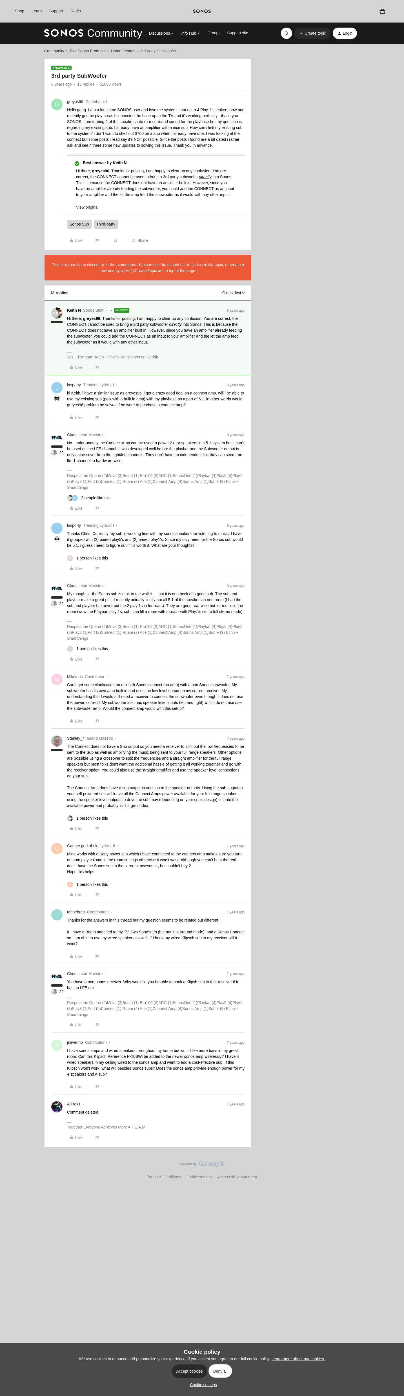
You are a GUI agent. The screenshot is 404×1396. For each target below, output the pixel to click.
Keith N (74, 310)
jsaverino (75, 1042)
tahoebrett (76, 912)
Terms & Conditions (164, 1177)
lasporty (74, 385)
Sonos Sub (79, 224)
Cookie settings (199, 1177)
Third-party (106, 224)
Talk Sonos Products (88, 51)
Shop (19, 11)
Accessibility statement (237, 1177)
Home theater (123, 51)
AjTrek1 (74, 1104)
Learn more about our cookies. (298, 1359)
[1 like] (87, 558)
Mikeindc (75, 676)
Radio (75, 11)
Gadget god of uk (82, 846)
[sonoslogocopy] (202, 11)
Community (54, 51)
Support (56, 11)
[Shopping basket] (382, 11)
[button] (312, 33)
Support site (237, 33)
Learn (37, 11)
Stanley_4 (76, 738)
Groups (213, 33)
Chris (71, 434)
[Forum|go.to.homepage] (93, 33)
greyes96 (75, 101)
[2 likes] (88, 498)
